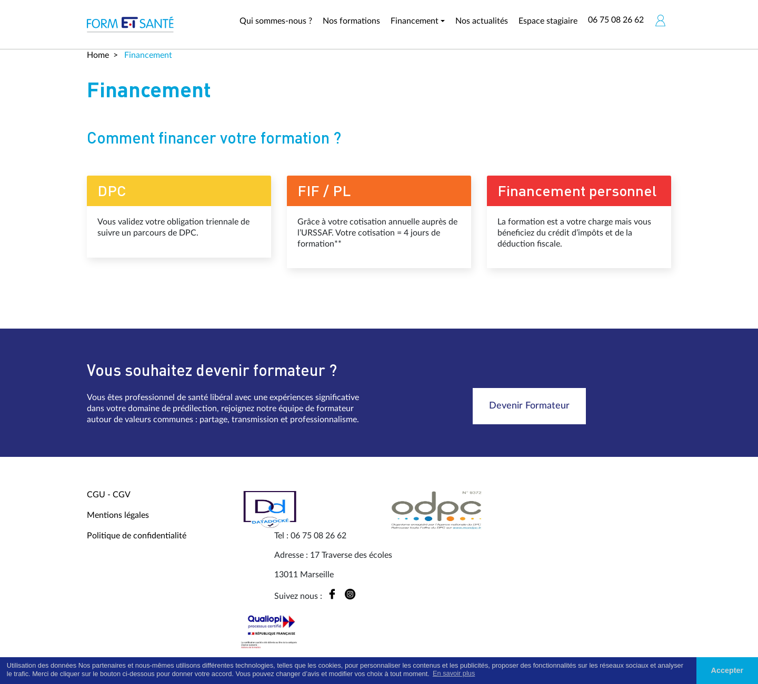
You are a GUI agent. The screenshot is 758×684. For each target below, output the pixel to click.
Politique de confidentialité (136, 536)
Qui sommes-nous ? (276, 21)
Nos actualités (481, 21)
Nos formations (351, 21)
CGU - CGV (109, 495)
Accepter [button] (727, 670)
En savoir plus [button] (454, 673)
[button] (660, 20)
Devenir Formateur (529, 406)
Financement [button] (414, 21)
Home (98, 55)
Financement (147, 55)
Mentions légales (118, 515)
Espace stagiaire (547, 21)
